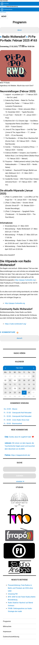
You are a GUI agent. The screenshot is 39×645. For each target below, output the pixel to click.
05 (19, 380)
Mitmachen (7, 626)
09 (5, 384)
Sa (29, 372)
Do (19, 372)
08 (34, 380)
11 (15, 384)
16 (5, 388)
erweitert (20, 481)
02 (5, 380)
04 (15, 380)
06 (24, 380)
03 (10, 380)
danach (19, 338)
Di (10, 372)
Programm (7, 621)
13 (24, 384)
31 (29, 376)
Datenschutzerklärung (11, 637)
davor (19, 30)
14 (29, 384)
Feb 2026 (19, 368)
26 (5, 376)
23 (5, 393)
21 (29, 388)
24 (10, 393)
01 (34, 376)
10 (10, 384)
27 (10, 376)
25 (15, 393)
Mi (15, 372)
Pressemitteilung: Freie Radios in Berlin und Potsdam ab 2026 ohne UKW (20, 588)
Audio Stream (3, 6)
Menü (3, 16)
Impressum (7, 632)
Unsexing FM (12, 594)
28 (15, 376)
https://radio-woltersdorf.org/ (15, 324)
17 (10, 388)
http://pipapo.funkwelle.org (25, 280)
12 (19, 384)
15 (34, 384)
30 (24, 376)
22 (34, 388)
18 (15, 388)
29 (19, 376)
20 (24, 388)
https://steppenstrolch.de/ (20, 455)
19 (19, 388)
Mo (5, 372)
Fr (24, 372)
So (34, 372)
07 (29, 380)
